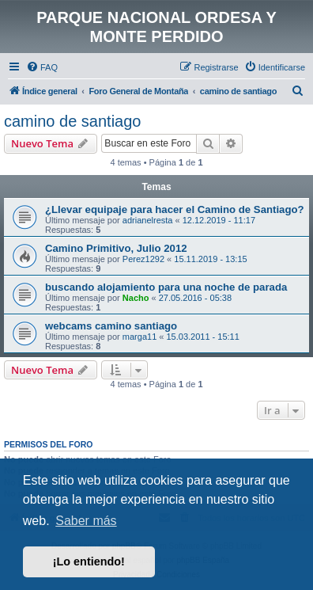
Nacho (136, 298)
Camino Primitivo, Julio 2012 (116, 248)
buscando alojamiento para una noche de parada (166, 287)
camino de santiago (72, 121)
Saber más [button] (85, 520)
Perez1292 (143, 259)
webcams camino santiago (111, 326)
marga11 (139, 336)
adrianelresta (148, 220)
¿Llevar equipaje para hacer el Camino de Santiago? (174, 209)
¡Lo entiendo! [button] (89, 561)
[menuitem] (42, 67)
